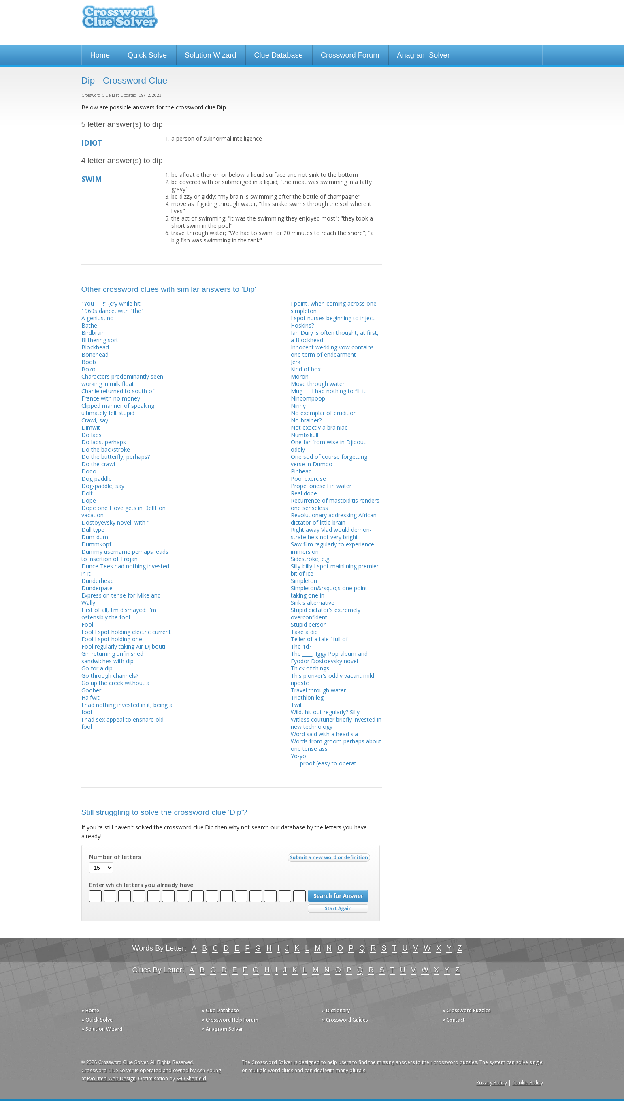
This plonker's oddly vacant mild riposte (332, 679)
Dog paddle (96, 478)
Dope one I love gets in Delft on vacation (123, 511)
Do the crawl (98, 464)
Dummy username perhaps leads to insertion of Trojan (124, 555)
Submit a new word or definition (330, 859)
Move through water (318, 384)
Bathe (89, 325)
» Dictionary (336, 1010)
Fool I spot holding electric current (126, 632)
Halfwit (90, 697)
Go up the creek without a (115, 683)
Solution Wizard (210, 55)
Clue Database (278, 55)
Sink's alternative (312, 602)
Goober (91, 690)
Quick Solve (147, 55)
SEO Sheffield (191, 1078)
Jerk (295, 362)
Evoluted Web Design (111, 1078)
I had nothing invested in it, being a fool (127, 708)
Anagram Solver (423, 55)
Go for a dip (97, 668)
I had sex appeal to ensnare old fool (122, 722)
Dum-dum (94, 537)
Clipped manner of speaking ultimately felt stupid (117, 409)
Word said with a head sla (324, 734)
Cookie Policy (527, 1082)
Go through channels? (109, 675)
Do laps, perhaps (103, 442)
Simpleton (304, 581)
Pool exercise (308, 478)
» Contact (454, 1019)
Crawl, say (94, 420)
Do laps (91, 435)
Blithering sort (99, 340)
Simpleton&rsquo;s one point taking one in (329, 591)
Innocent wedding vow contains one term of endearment (332, 350)
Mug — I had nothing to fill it (328, 391)
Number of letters (115, 857)
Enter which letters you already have (141, 885)
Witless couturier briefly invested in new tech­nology (336, 722)
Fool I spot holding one (111, 639)
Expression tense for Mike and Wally (121, 598)
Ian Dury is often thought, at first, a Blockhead (335, 336)
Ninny (298, 405)
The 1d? (301, 646)
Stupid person (309, 624)
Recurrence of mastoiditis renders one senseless (335, 504)
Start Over (338, 908)
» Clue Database (220, 1010)
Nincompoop (308, 398)
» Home (90, 1010)
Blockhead (95, 347)
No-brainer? (306, 420)
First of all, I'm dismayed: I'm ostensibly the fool (118, 613)
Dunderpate (97, 588)
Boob (88, 362)
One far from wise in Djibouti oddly (329, 445)
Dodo (88, 471)
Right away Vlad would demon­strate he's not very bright (331, 533)
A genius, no (97, 318)
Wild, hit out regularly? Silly (325, 712)
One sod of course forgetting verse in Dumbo (329, 460)
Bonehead (95, 354)
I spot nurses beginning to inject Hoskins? (333, 321)
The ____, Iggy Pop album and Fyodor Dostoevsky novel (329, 657)
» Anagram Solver (222, 1029)
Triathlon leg (307, 697)
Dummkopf (96, 544)
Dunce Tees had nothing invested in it (125, 569)
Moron (300, 376)
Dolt (87, 493)
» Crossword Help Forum (230, 1019)
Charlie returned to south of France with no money (117, 394)
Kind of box (306, 369)
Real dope (304, 493)
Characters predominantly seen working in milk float (122, 380)
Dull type (92, 529)
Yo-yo (298, 756)
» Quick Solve (97, 1019)
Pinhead (301, 471)
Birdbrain (93, 332)
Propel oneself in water (321, 486)
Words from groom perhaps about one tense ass (336, 744)
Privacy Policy (491, 1082)
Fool (87, 624)
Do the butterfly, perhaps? (115, 457)
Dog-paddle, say (102, 486)
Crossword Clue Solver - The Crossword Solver (119, 20)
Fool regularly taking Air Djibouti (123, 646)
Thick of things (310, 668)
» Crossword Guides (345, 1019)
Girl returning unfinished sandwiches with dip (112, 657)
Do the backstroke (105, 449)
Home (100, 55)
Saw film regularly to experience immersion (332, 547)
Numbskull (304, 435)
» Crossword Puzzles (467, 1010)
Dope (88, 500)
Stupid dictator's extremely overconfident (325, 613)
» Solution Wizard (101, 1029)
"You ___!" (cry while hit (111, 303)
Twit (296, 705)
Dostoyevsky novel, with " (115, 522)
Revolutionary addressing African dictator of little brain (334, 518)
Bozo (88, 369)
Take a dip (304, 632)
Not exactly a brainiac (319, 427)
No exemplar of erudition (324, 413)
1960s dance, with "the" (112, 311)
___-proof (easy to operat (323, 763)
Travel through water (318, 690)
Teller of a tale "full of (319, 639)
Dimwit (90, 427)
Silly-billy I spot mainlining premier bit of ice (335, 569)
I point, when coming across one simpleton (334, 307)
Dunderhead (97, 581)
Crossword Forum (350, 55)
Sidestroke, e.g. (310, 559)
